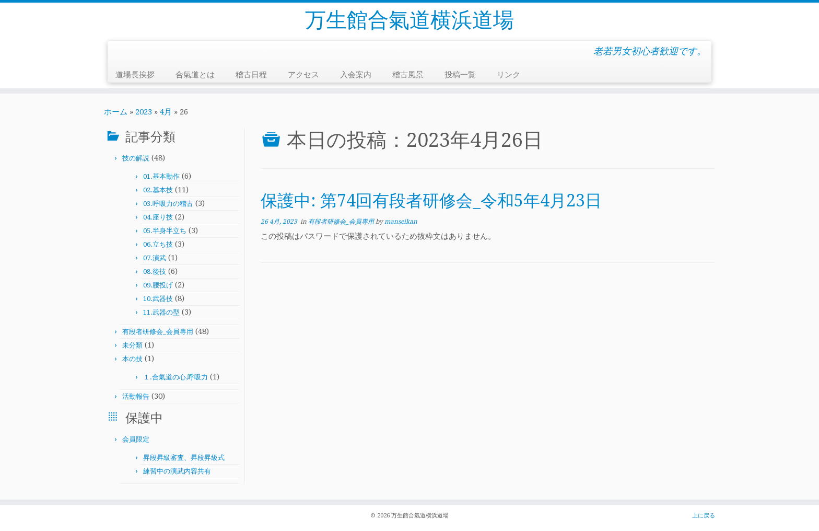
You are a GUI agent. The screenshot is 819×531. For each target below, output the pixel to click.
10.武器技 (158, 299)
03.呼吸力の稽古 (168, 203)
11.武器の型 (161, 312)
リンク (508, 74)
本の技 (132, 359)
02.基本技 (158, 190)
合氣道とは (195, 74)
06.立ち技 (158, 244)
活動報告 (135, 396)
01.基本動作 (161, 176)
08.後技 (154, 271)
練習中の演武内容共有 (177, 471)
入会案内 (355, 74)
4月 (166, 112)
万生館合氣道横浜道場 (409, 20)
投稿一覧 (460, 74)
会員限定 (135, 439)
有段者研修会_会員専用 (157, 332)
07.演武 (154, 258)
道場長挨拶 (135, 74)
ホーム (115, 112)
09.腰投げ (158, 285)
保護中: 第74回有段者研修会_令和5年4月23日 (431, 201)
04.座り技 (158, 217)
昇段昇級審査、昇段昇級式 (184, 457)
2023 (143, 112)
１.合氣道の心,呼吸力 (175, 377)
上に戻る (703, 515)
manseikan (400, 221)
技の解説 (135, 158)
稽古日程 (251, 74)
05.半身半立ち (164, 231)
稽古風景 (408, 74)
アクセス (303, 74)
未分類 (132, 345)
